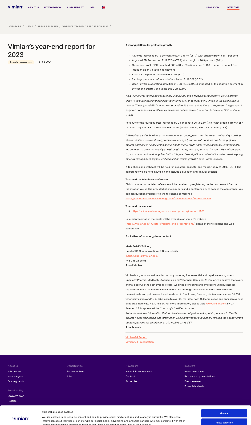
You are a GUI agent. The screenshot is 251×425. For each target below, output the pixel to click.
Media (29, 27)
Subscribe (131, 381)
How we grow (52, 8)
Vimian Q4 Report (136, 337)
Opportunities (75, 366)
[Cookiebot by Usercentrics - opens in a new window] (21, 418)
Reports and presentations (199, 376)
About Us (13, 366)
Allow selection (224, 406)
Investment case (193, 371)
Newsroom (212, 8)
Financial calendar (194, 386)
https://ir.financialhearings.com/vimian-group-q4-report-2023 (168, 211)
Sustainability (75, 8)
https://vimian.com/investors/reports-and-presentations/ (160, 224)
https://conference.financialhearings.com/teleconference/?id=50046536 (168, 198)
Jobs (91, 8)
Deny (224, 415)
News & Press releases (138, 371)
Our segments (16, 381)
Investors (233, 8)
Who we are (14, 371)
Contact (130, 376)
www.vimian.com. (216, 304)
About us (33, 8)
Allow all (224, 397)
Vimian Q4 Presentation (139, 342)
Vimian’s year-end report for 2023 (85, 27)
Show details (165, 418)
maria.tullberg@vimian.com (141, 256)
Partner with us (75, 371)
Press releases (47, 27)
